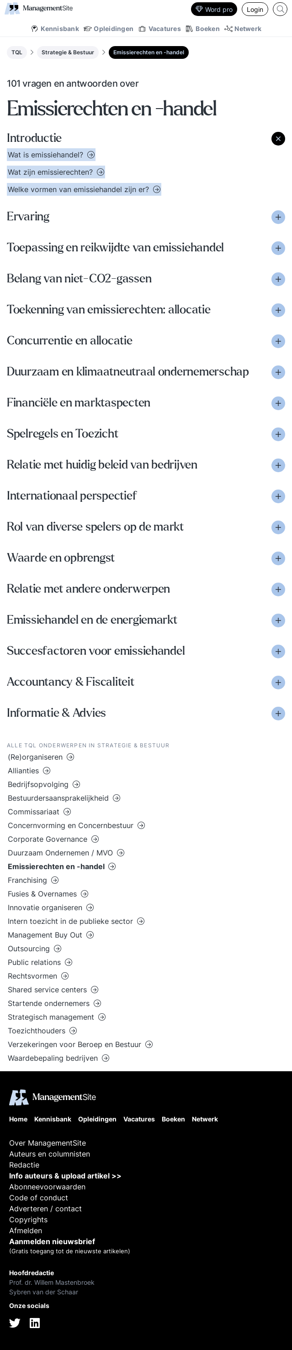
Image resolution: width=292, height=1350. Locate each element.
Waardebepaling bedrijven (54, 1058)
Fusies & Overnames (43, 893)
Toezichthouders (38, 1030)
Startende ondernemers (50, 1003)
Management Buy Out (46, 934)
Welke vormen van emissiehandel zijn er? (79, 189)
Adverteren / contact (45, 1208)
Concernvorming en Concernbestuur (72, 825)
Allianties (24, 770)
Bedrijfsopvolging (39, 784)
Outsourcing (30, 948)
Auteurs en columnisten (49, 1153)
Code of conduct (38, 1197)
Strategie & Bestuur (68, 52)
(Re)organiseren (36, 756)
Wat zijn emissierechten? (51, 172)
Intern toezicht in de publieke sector (71, 921)
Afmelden (25, 1230)
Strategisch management (52, 1017)
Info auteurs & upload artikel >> (65, 1175)
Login (255, 9)
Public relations (35, 962)
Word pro (214, 9)
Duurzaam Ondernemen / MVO (61, 852)
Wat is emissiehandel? (46, 154)
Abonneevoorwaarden (47, 1186)
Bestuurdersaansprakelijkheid (59, 798)
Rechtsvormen (33, 975)
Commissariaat (35, 811)
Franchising (28, 880)
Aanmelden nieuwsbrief (52, 1241)
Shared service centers (48, 989)
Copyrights (28, 1219)
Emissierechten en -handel (148, 52)
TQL (16, 52)
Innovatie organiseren (46, 907)
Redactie (24, 1164)
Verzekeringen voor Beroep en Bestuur (75, 1044)
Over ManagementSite (47, 1142)
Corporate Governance (49, 839)
